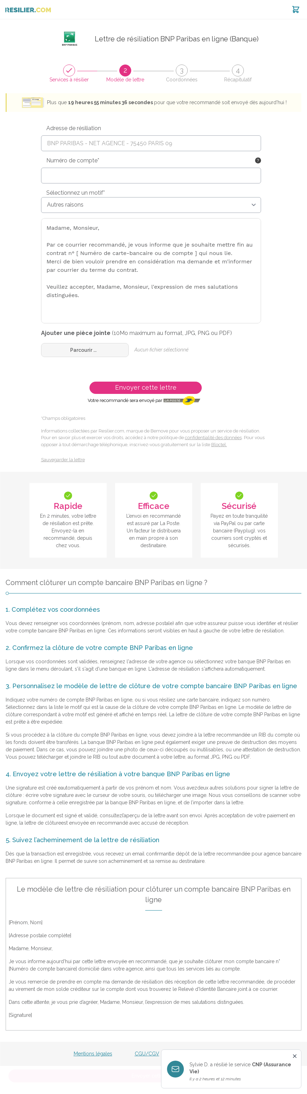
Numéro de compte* (72, 160)
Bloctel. (219, 444)
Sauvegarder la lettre (63, 459)
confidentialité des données (213, 437)
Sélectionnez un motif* (75, 192)
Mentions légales (93, 1053)
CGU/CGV (147, 1053)
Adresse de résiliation (73, 128)
